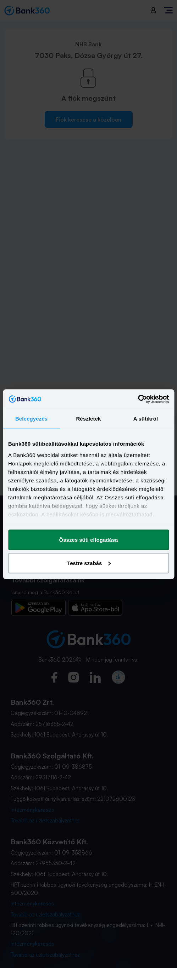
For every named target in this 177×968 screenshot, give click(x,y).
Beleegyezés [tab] (31, 419)
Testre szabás (88, 563)
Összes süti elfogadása (88, 540)
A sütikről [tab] (145, 419)
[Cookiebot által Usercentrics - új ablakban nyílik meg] (138, 399)
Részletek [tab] (88, 419)
